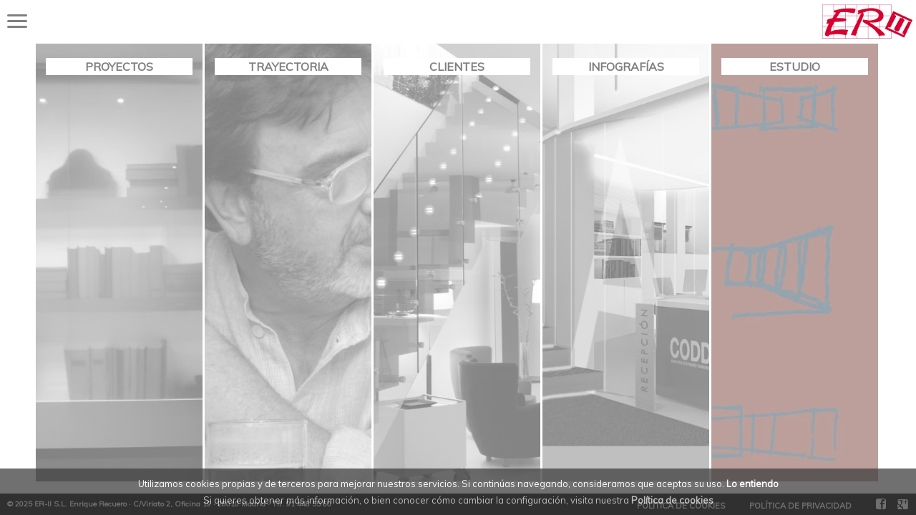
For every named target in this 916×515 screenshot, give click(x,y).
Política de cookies (672, 500)
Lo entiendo (752, 483)
